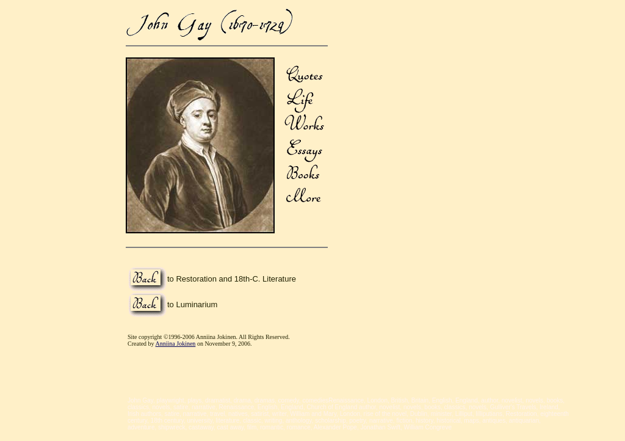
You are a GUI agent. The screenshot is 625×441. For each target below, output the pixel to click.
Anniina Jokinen (176, 343)
